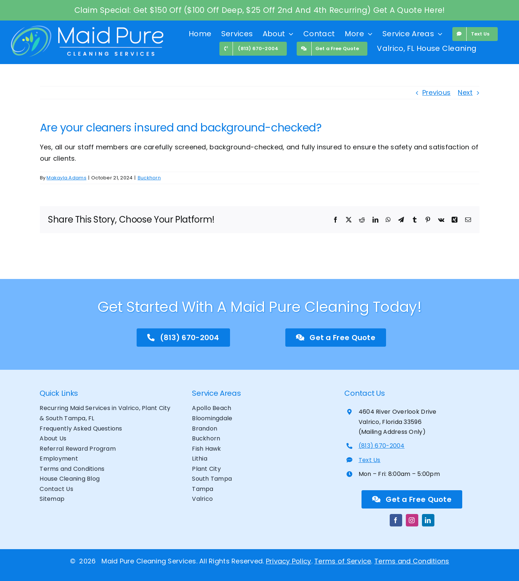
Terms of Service (342, 561)
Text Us (370, 460)
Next (465, 92)
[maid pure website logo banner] (87, 28)
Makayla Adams (66, 177)
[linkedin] (428, 520)
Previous (436, 92)
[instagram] (412, 520)
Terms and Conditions (411, 561)
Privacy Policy (288, 561)
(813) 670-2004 (382, 446)
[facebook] (396, 520)
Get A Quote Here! (409, 10)
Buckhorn (149, 177)
